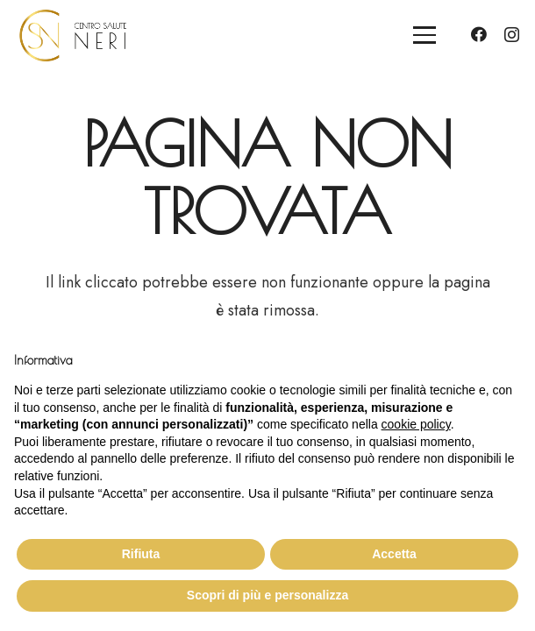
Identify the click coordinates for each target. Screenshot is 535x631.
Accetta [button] (394, 554)
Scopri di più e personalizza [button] (267, 595)
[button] (425, 35)
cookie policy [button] (416, 424)
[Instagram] (511, 35)
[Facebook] (479, 34)
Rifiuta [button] (141, 554)
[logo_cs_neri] (73, 35)
